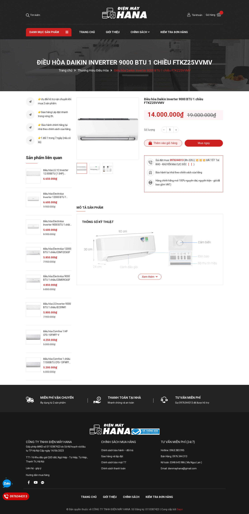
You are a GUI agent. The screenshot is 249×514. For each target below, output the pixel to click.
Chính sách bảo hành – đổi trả (117, 450)
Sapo (180, 509)
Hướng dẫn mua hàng (37, 475)
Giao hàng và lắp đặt (112, 456)
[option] (108, 128)
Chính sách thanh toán (113, 468)
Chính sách (131, 497)
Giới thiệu (110, 497)
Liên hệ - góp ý (33, 468)
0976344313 (177, 160)
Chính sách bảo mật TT (113, 462)
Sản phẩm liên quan (44, 157)
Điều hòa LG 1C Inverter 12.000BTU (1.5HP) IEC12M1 (55, 173)
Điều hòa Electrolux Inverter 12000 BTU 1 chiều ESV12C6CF (54, 197)
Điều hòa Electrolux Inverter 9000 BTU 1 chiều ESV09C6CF (57, 224)
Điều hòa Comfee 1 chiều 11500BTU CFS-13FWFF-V (56, 362)
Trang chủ (89, 497)
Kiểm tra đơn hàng (159, 497)
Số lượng (149, 129)
